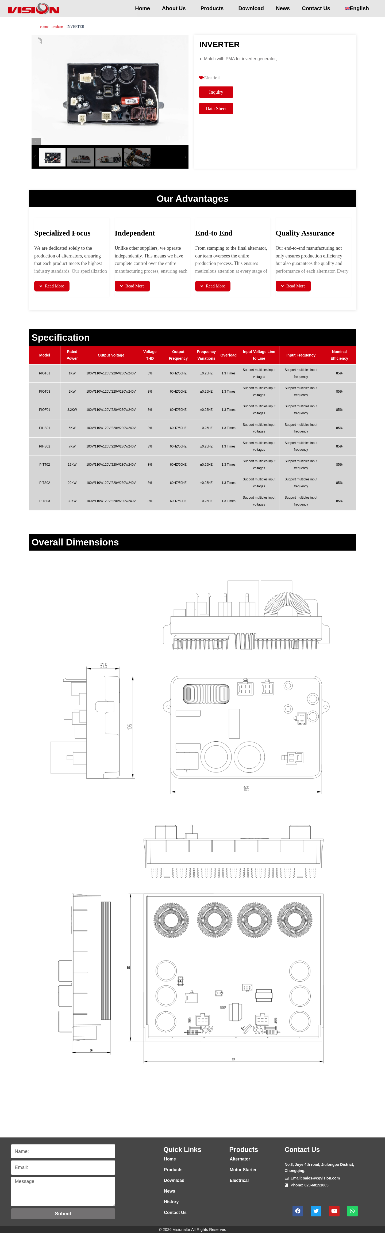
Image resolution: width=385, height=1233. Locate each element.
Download (251, 8)
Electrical (212, 77)
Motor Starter (243, 1169)
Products (213, 8)
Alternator (240, 1159)
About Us (175, 8)
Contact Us (317, 8)
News (283, 8)
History (171, 1202)
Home (142, 8)
